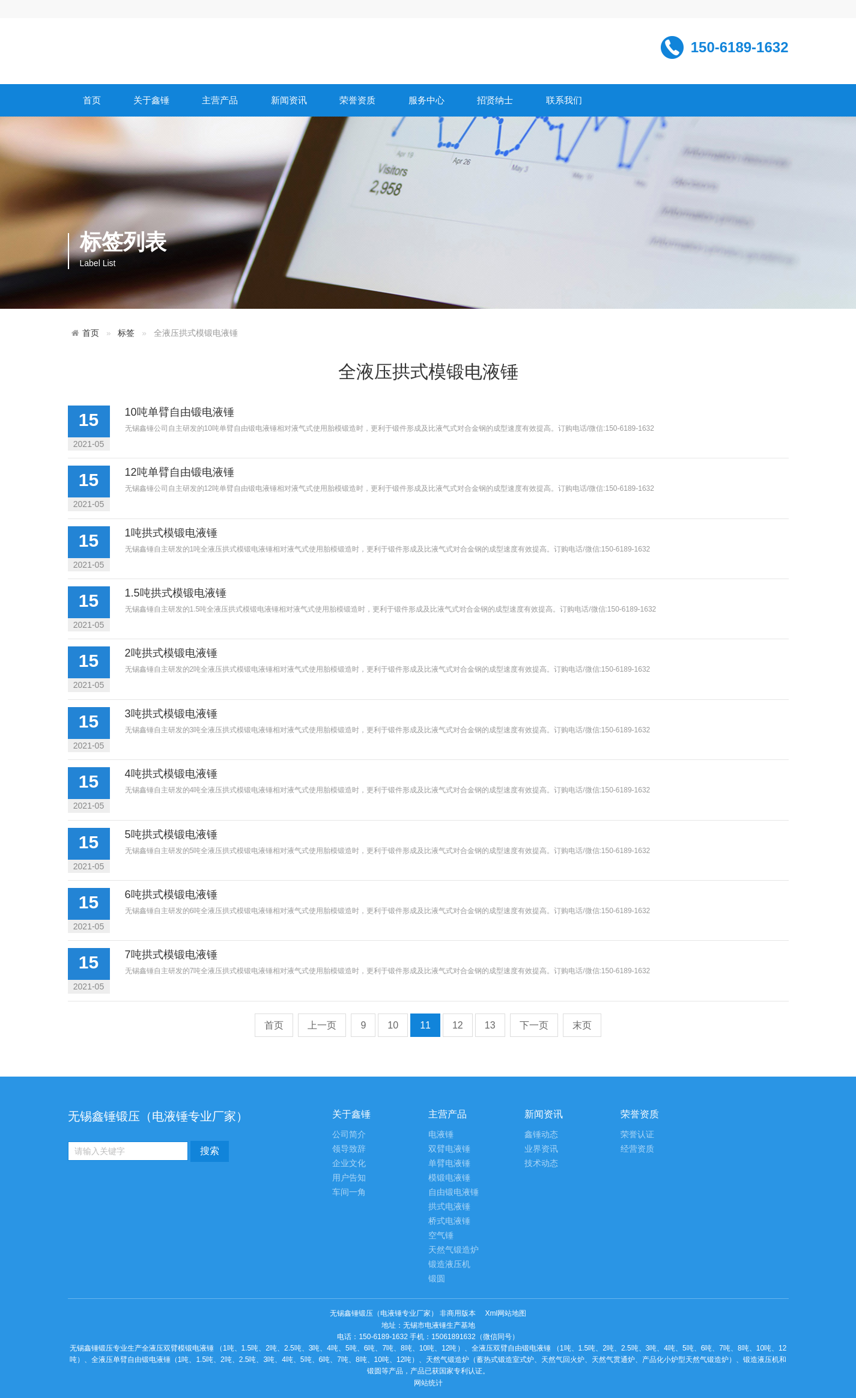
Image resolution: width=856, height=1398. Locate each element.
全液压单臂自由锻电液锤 (131, 1359)
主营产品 (220, 100)
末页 (582, 1025)
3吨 (314, 1348)
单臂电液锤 (449, 1163)
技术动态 (541, 1163)
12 (457, 1025)
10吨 (426, 1348)
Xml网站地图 (506, 1313)
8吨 (406, 1348)
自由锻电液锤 (453, 1192)
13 (490, 1025)
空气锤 (441, 1235)
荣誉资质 (357, 100)
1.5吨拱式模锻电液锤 (175, 593)
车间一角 (349, 1192)
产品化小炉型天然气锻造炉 (685, 1359)
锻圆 (436, 1278)
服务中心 (426, 100)
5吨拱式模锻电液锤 (171, 834)
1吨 (228, 1348)
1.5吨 (250, 1348)
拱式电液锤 (449, 1206)
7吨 (387, 1348)
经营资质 (637, 1148)
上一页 (322, 1025)
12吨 (449, 1348)
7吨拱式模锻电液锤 (171, 955)
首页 (92, 100)
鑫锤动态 (541, 1134)
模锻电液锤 (449, 1177)
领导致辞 (349, 1148)
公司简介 (349, 1134)
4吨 (332, 1348)
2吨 (271, 1348)
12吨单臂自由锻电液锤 (179, 472)
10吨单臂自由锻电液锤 (179, 412)
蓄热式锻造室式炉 (505, 1359)
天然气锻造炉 (453, 1249)
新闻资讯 (289, 100)
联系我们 (564, 100)
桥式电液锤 (449, 1221)
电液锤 (441, 1134)
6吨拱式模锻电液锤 (171, 895)
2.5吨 (293, 1348)
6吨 (369, 1348)
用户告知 (349, 1177)
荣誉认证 (637, 1134)
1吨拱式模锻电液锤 (171, 533)
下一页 (534, 1025)
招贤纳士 (495, 100)
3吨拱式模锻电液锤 (171, 714)
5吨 (351, 1348)
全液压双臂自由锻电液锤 (511, 1348)
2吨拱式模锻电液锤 (171, 653)
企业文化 (349, 1163)
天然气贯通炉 (613, 1359)
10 (392, 1025)
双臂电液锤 (449, 1148)
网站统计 (428, 1383)
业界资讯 (541, 1148)
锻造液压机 (449, 1264)
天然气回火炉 (562, 1359)
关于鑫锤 (151, 100)
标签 (126, 333)
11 (425, 1025)
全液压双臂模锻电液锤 (178, 1348)
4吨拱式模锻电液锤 (171, 774)
